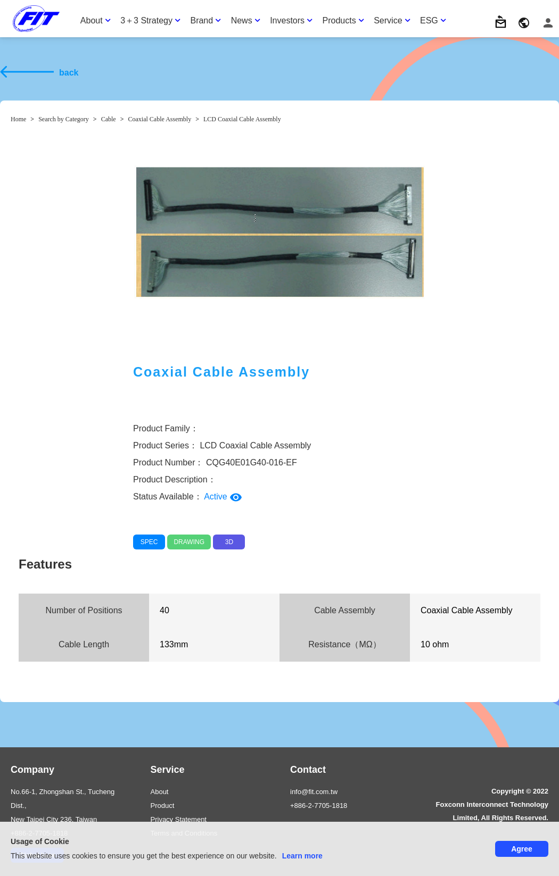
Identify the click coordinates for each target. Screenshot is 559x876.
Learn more (302, 856)
